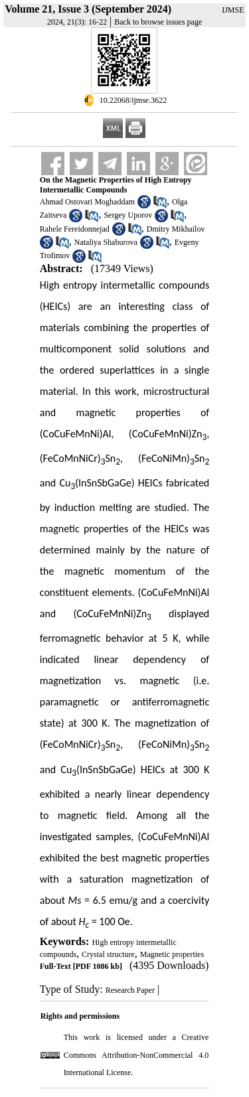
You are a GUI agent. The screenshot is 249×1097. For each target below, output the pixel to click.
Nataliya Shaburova (105, 242)
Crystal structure (108, 954)
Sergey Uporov (128, 215)
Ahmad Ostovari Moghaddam (87, 201)
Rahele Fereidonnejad (75, 229)
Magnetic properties (172, 954)
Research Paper (130, 990)
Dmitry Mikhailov (176, 229)
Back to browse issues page (158, 22)
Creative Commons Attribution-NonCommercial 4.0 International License (136, 1055)
